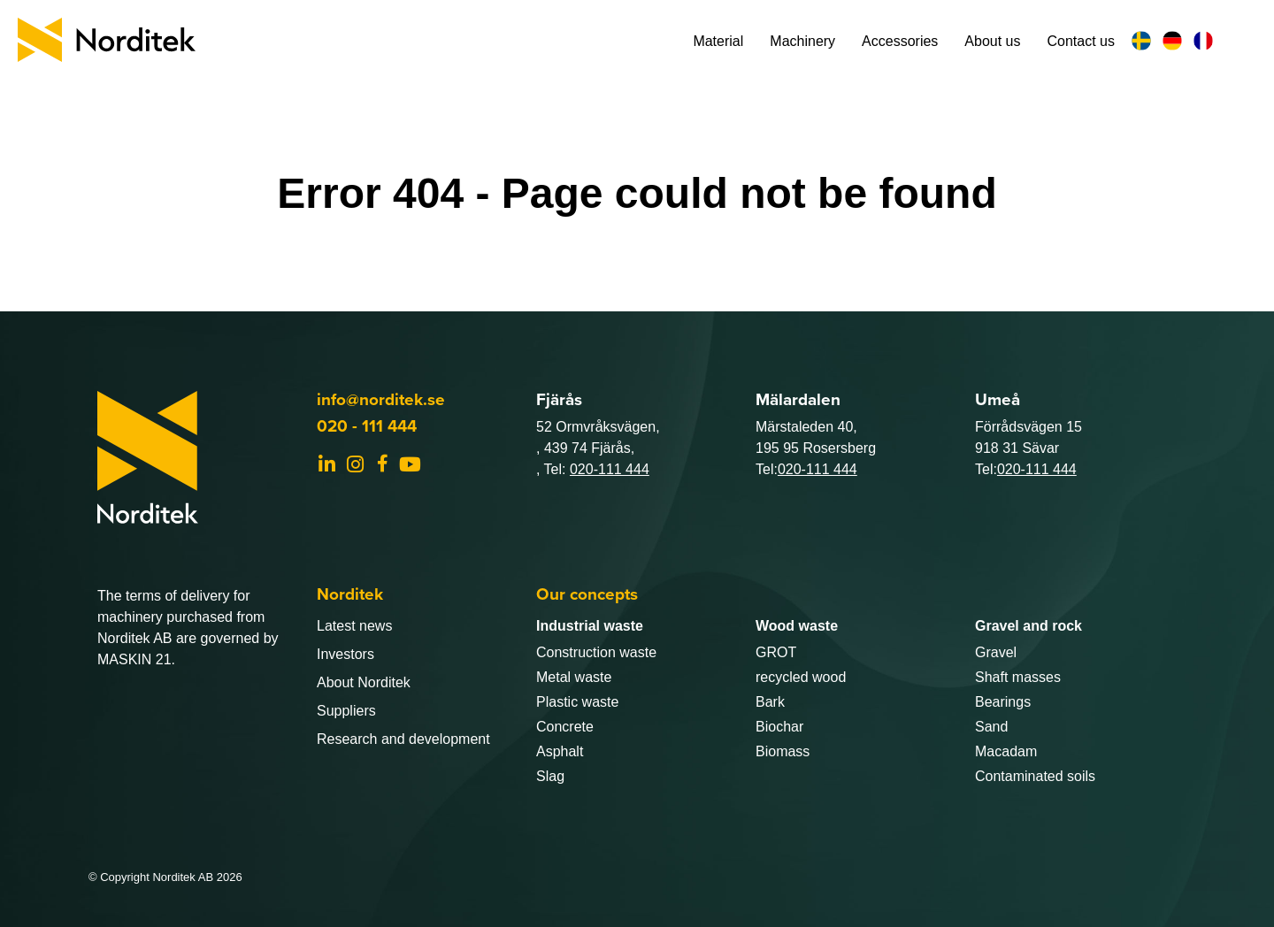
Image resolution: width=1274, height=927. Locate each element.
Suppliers (346, 710)
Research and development (403, 739)
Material (718, 41)
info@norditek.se (381, 399)
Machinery (802, 41)
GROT (776, 652)
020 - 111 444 (367, 425)
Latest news (354, 625)
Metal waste (573, 677)
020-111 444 (609, 469)
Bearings (1003, 701)
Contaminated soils (1035, 776)
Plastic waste (577, 701)
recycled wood (801, 677)
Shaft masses (1018, 677)
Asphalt (559, 751)
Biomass (783, 751)
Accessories (900, 41)
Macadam (1006, 751)
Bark (770, 701)
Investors (345, 654)
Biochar (779, 726)
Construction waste (596, 652)
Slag (550, 776)
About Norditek (364, 682)
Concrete (565, 726)
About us (992, 41)
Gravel (996, 652)
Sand (991, 726)
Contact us (1081, 41)
